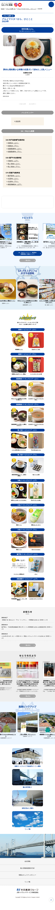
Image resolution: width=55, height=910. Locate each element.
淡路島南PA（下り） (15, 151)
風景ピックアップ (41, 202)
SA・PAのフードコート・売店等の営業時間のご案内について (27, 253)
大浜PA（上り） (13, 178)
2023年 (17, 121)
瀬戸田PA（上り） (14, 176)
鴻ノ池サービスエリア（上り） (27, 31)
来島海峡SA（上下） (15, 184)
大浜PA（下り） (13, 181)
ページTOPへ (51, 900)
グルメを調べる (11, 9)
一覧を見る (27, 260)
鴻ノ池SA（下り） (14, 166)
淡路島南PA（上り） (15, 149)
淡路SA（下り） (13, 146)
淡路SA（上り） (13, 143)
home (2, 9)
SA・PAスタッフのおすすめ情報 (15, 202)
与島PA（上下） (13, 161)
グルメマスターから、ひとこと (26, 9)
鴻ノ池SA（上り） (14, 163)
